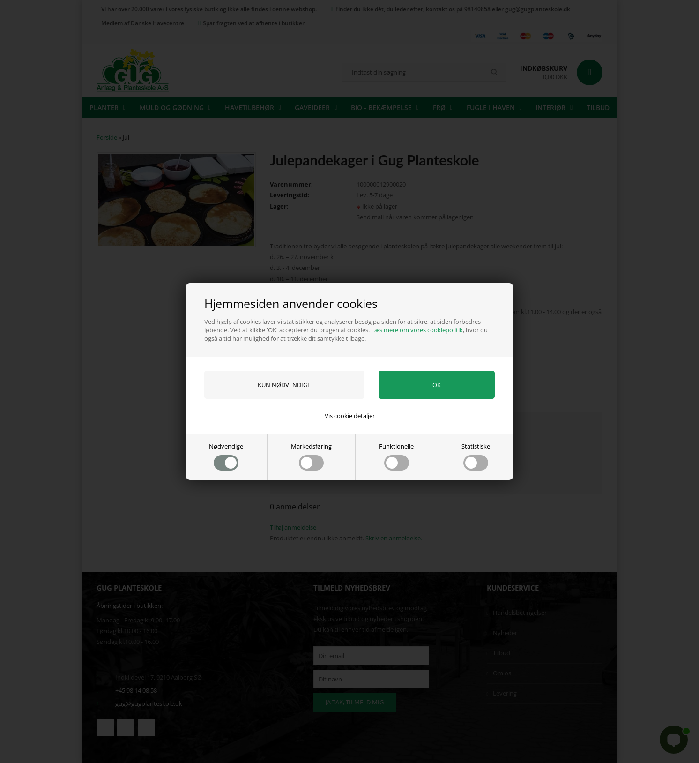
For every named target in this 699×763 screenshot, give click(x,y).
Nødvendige (226, 456)
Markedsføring (311, 456)
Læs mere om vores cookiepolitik (417, 330)
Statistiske (475, 456)
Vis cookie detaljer (350, 415)
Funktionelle (396, 456)
